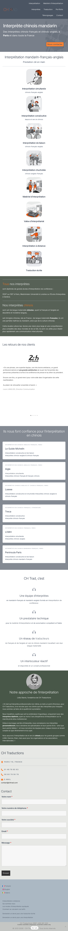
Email (5, 831)
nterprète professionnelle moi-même (25, 704)
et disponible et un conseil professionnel (34, 666)
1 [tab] (31, 415)
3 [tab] (35, 415)
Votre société (8, 820)
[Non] (65, 926)
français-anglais (51, 57)
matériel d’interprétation (21, 623)
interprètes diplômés (10, 717)
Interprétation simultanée (14, 473)
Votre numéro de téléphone (15, 808)
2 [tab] (33, 415)
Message (6, 843)
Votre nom (7, 797)
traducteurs (42, 638)
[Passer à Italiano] (6, 893)
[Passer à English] (6, 889)
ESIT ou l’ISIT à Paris (11, 294)
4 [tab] (37, 415)
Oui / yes (34, 928)
